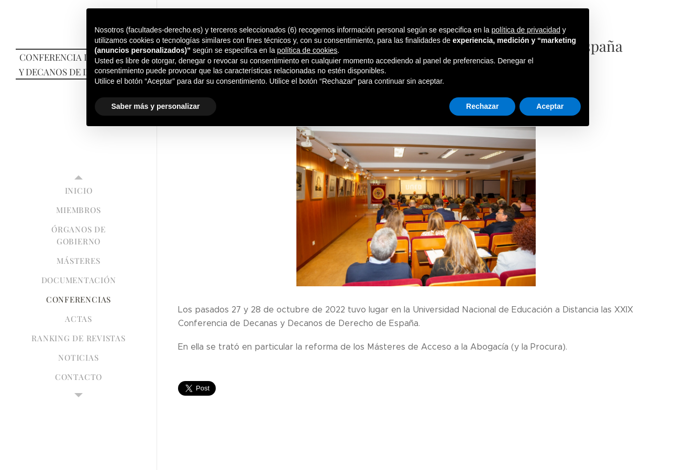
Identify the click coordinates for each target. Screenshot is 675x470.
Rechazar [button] (482, 106)
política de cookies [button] (307, 50)
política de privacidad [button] (525, 30)
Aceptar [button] (549, 106)
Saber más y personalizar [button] (156, 106)
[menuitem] (78, 191)
